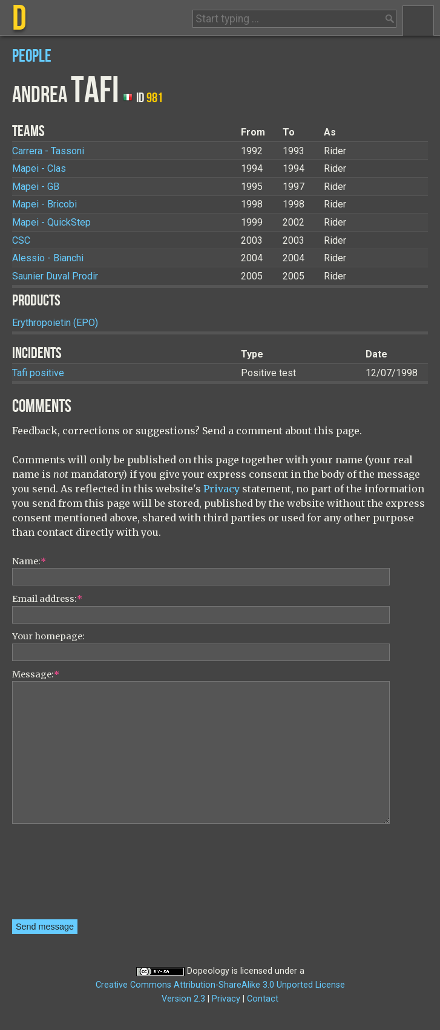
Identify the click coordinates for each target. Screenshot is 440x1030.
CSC (21, 240)
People (31, 56)
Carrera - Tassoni (48, 151)
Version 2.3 (183, 999)
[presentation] (61, 875)
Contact (262, 999)
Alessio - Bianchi (48, 258)
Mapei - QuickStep (51, 222)
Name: (29, 561)
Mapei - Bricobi (44, 204)
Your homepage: (48, 636)
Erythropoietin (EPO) (55, 322)
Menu (418, 20)
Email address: (47, 598)
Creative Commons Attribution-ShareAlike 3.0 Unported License (220, 985)
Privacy (221, 489)
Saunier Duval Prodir (55, 276)
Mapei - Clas (39, 168)
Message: (35, 674)
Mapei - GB (35, 186)
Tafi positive (38, 373)
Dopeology (208, 971)
